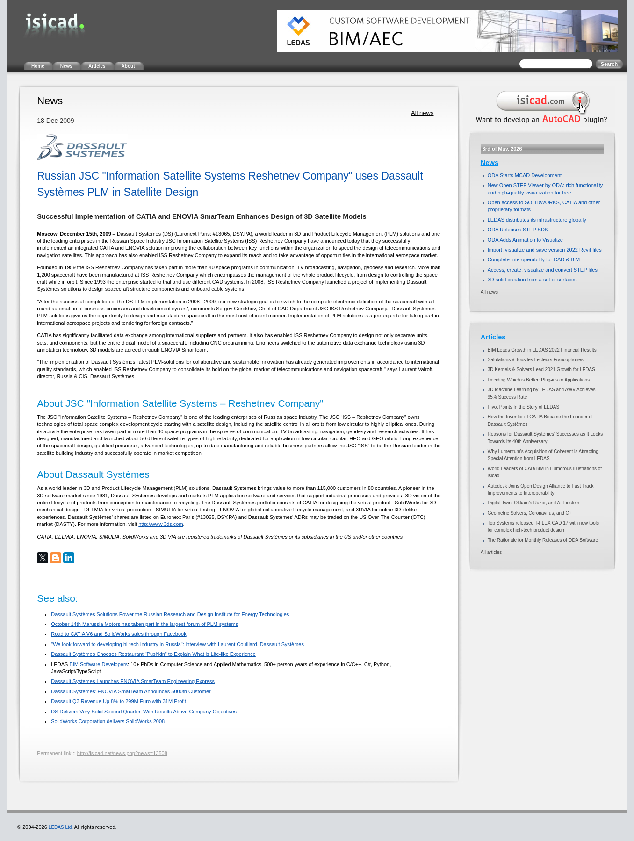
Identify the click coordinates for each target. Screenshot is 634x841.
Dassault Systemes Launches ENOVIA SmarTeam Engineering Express (133, 681)
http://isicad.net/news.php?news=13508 (122, 753)
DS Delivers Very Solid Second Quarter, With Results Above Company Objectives (144, 711)
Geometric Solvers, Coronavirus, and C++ (531, 513)
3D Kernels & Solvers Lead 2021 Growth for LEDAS (541, 369)
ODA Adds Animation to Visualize (525, 240)
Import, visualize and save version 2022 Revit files (545, 249)
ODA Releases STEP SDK (518, 229)
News (489, 162)
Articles (493, 337)
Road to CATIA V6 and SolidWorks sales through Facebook (118, 634)
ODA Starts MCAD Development (525, 175)
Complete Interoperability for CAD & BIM (534, 259)
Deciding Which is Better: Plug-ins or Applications (539, 379)
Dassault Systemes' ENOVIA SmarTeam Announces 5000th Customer (130, 691)
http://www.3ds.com (160, 524)
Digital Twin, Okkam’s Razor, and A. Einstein (533, 502)
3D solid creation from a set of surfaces (532, 279)
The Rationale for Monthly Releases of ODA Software (543, 540)
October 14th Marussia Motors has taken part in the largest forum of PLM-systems (144, 624)
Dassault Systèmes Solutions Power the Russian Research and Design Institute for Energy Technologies (170, 614)
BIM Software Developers (98, 664)
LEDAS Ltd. (61, 827)
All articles (491, 552)
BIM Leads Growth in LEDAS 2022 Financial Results (542, 349)
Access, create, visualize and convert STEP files (543, 270)
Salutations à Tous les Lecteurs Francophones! (536, 359)
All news (422, 112)
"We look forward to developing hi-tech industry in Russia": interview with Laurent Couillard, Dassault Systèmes (177, 644)
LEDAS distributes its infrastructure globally (537, 220)
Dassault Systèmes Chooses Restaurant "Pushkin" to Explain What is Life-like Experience (153, 654)
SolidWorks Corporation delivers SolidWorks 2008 (108, 721)
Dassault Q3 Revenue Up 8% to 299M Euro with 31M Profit (118, 701)
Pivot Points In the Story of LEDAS (523, 407)
